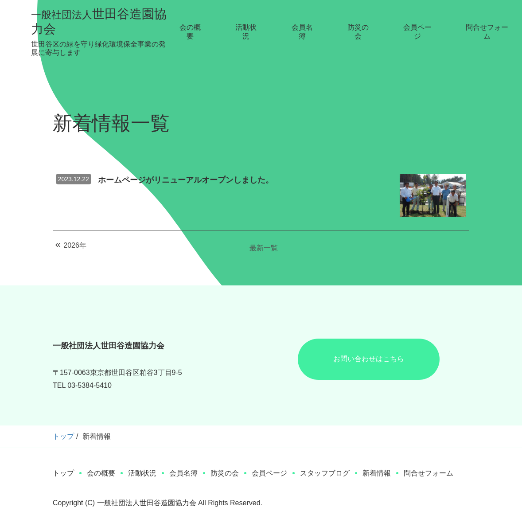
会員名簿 (302, 31)
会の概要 (190, 31)
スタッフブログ (325, 473)
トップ (63, 436)
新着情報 (376, 473)
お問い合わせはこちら (368, 359)
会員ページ (417, 31)
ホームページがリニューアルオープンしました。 (185, 180)
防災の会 (358, 31)
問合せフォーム (487, 31)
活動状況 (246, 31)
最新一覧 (263, 248)
